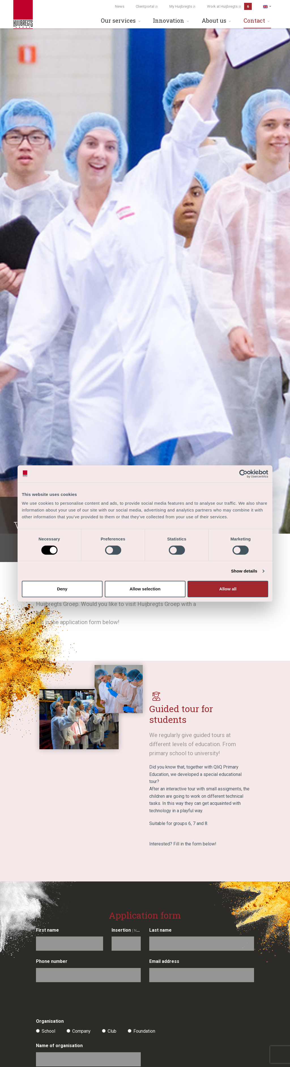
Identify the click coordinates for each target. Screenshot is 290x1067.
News (119, 6)
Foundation (144, 1031)
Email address (164, 961)
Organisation (50, 1021)
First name (47, 930)
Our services (121, 20)
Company (81, 1031)
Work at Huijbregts (229, 6)
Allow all (227, 588)
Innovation (171, 20)
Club (112, 1031)
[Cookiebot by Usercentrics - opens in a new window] (243, 474)
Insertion (126, 930)
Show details (244, 571)
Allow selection (144, 588)
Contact (257, 20)
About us (217, 20)
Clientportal (147, 6)
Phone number (51, 961)
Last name (160, 930)
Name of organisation (59, 1045)
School (48, 1031)
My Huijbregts (182, 6)
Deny (62, 588)
